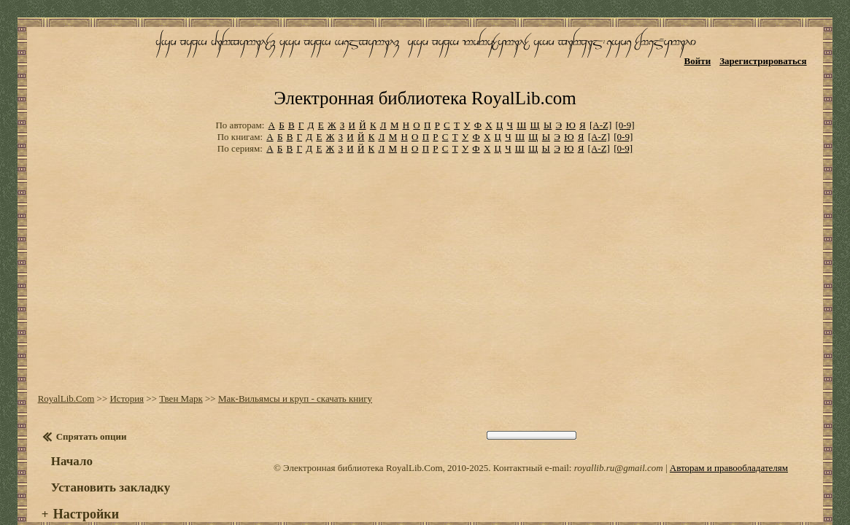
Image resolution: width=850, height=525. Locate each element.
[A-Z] (600, 94)
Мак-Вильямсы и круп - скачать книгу (290, 364)
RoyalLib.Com (61, 364)
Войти (704, 56)
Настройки (81, 479)
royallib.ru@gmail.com (618, 433)
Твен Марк (176, 364)
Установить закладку (106, 453)
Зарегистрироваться (770, 56)
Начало (67, 427)
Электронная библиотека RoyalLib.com (425, 69)
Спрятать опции (86, 402)
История (122, 364)
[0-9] (625, 94)
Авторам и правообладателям (729, 433)
